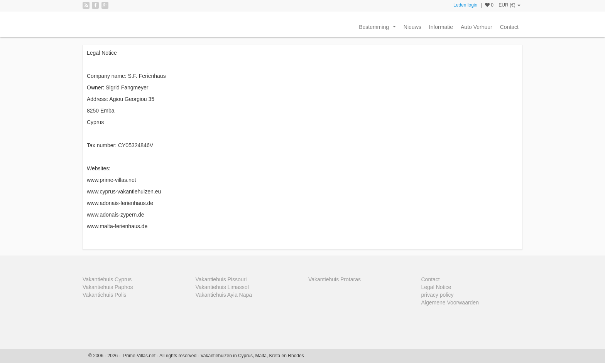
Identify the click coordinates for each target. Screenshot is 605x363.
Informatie (441, 27)
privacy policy (437, 295)
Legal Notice (436, 287)
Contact (509, 27)
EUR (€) (510, 5)
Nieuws (412, 27)
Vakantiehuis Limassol (222, 287)
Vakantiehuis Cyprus (107, 279)
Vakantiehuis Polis (104, 295)
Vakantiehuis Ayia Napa (224, 295)
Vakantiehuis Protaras (334, 279)
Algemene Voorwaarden (450, 302)
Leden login (465, 5)
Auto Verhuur (476, 27)
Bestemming (379, 29)
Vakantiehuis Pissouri (221, 279)
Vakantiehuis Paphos (108, 287)
